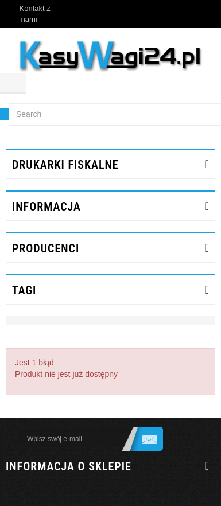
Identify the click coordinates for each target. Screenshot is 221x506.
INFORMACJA (46, 206)
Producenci (45, 248)
